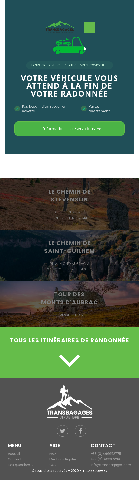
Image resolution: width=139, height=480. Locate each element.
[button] (89, 27)
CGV (52, 465)
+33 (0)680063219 (105, 459)
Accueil (14, 453)
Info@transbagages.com (111, 465)
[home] (63, 27)
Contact (15, 459)
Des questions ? (20, 465)
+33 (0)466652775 (106, 453)
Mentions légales (62, 459)
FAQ (52, 453)
